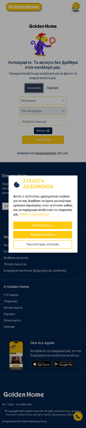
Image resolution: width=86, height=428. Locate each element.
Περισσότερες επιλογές (42, 244)
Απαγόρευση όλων (42, 234)
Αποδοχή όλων (43, 225)
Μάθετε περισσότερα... (35, 214)
